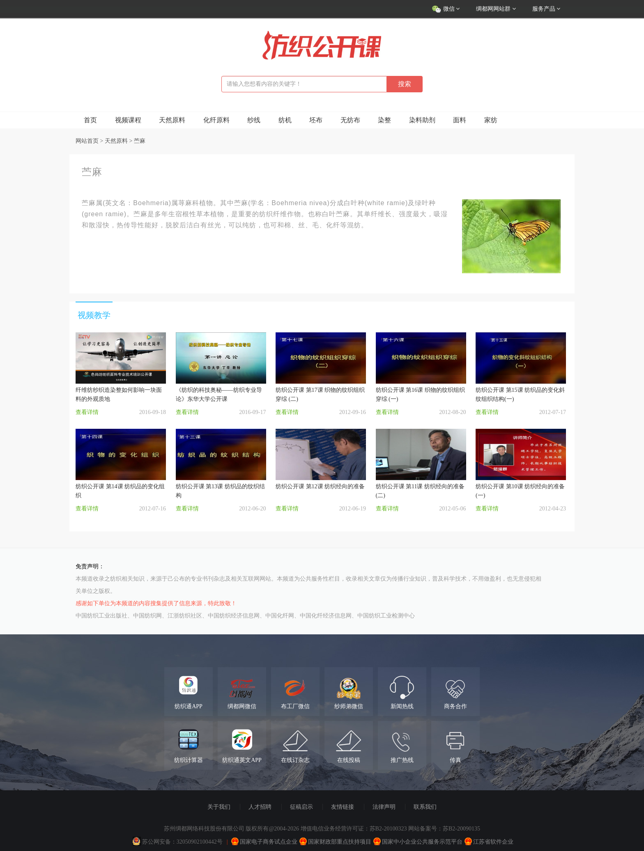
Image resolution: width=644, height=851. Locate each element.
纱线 (253, 120)
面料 (459, 120)
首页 (90, 120)
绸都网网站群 (496, 9)
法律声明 (384, 807)
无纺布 (350, 120)
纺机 (285, 120)
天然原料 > (119, 141)
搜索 (404, 83)
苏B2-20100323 (388, 829)
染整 (384, 120)
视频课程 (128, 120)
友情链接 (342, 807)
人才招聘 (259, 807)
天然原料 (172, 120)
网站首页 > (90, 141)
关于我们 (218, 807)
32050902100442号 (200, 842)
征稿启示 (301, 807)
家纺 (490, 120)
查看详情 (87, 412)
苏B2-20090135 (461, 829)
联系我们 (425, 807)
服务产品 (546, 9)
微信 (446, 9)
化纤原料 (216, 120)
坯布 (315, 120)
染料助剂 (422, 120)
